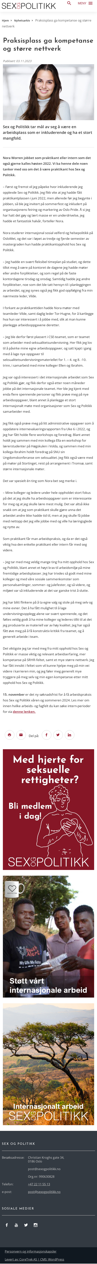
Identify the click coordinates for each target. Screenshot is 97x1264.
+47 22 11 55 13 (39, 1184)
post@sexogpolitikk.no (44, 1192)
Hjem (5, 20)
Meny (86, 3)
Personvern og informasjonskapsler (31, 1252)
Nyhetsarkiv (22, 20)
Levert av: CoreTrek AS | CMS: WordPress (34, 1260)
